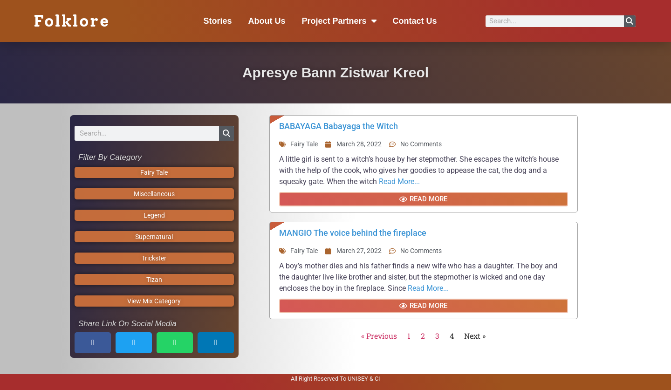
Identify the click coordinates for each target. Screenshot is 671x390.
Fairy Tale (304, 144)
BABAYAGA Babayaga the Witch (338, 126)
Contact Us (415, 21)
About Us (267, 21)
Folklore (72, 21)
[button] (93, 342)
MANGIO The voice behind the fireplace (352, 233)
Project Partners (339, 21)
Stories (217, 21)
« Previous (379, 336)
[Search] (630, 21)
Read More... (399, 181)
